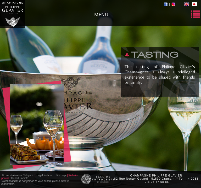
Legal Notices (44, 175)
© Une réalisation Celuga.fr (17, 175)
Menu (101, 14)
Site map (60, 175)
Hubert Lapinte (20, 178)
